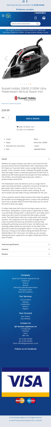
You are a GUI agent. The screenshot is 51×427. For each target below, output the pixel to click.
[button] (6, 58)
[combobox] (25, 24)
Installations (25, 304)
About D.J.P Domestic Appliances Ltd (25, 278)
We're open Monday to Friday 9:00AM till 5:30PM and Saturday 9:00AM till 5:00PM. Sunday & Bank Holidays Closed (25, 31)
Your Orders (25, 316)
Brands (25, 285)
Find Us (25, 283)
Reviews (5, 254)
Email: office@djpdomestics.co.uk (25, 343)
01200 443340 (39, 5)
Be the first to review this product (11, 103)
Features (5, 249)
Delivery (26, 302)
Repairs (25, 309)
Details (4, 159)
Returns (25, 306)
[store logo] (8, 16)
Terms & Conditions (25, 292)
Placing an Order (25, 290)
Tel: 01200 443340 (25, 339)
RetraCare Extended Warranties (25, 287)
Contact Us (26, 281)
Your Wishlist (25, 319)
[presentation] (25, 159)
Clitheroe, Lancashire (26, 10)
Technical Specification (10, 244)
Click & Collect (25, 300)
